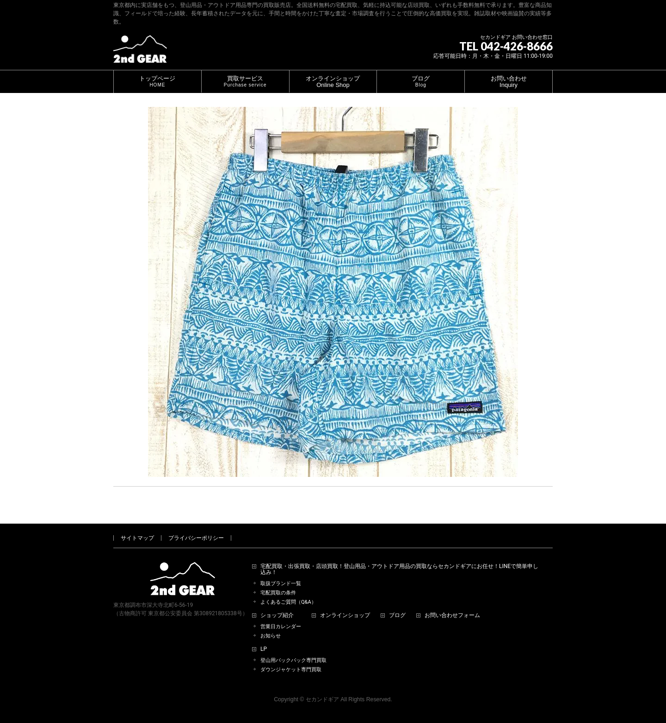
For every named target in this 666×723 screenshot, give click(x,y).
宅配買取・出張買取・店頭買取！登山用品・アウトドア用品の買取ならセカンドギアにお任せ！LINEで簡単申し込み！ (399, 569)
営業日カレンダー (280, 627)
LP (263, 649)
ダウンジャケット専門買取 (290, 670)
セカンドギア (322, 699)
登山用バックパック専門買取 (293, 660)
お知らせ (270, 636)
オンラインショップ (345, 615)
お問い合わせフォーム (452, 615)
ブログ (397, 615)
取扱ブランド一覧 (280, 584)
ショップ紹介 (277, 615)
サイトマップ (137, 538)
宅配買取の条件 (278, 593)
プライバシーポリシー (196, 538)
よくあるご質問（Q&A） (288, 602)
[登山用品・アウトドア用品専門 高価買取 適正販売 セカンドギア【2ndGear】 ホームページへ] (140, 52)
